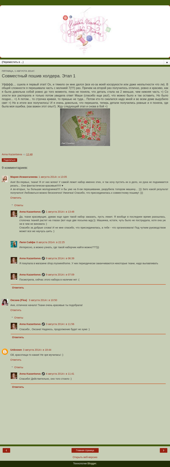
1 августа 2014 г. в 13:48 (60, 211)
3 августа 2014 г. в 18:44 (37, 349)
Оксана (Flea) (19, 300)
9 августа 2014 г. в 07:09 (60, 274)
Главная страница (85, 450)
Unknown (16, 349)
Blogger (91, 463)
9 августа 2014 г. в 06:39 (60, 258)
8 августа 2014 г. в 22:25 (50, 242)
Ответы (18, 205)
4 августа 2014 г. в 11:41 (60, 373)
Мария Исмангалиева (23, 176)
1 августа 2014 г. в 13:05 (53, 176)
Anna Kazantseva (29, 211)
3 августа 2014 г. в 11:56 (60, 324)
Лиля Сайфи (27, 242)
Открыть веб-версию (85, 457)
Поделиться (9, 160)
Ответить (15, 197)
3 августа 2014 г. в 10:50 (43, 300)
